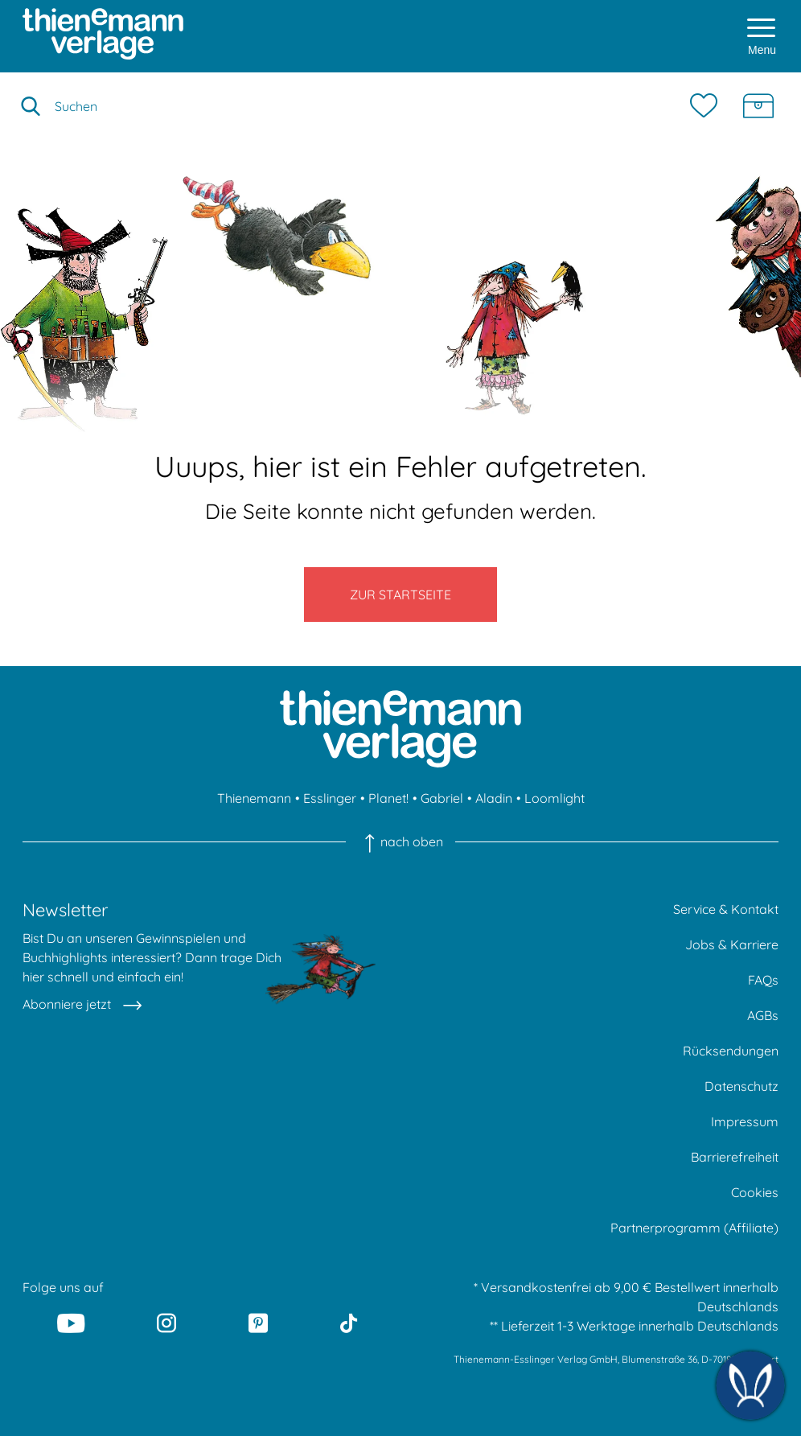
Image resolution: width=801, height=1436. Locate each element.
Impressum (744, 1121)
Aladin (493, 798)
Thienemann (254, 798)
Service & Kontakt (725, 909)
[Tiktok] (348, 1323)
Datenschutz (741, 1086)
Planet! (388, 798)
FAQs (763, 980)
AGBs (762, 1015)
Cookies (754, 1192)
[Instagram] (166, 1323)
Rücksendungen (730, 1051)
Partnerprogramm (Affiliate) (694, 1228)
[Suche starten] (30, 106)
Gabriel (442, 798)
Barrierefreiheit (734, 1157)
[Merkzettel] (707, 106)
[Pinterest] (258, 1323)
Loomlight (554, 798)
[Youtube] (71, 1323)
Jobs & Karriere (731, 944)
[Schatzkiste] (758, 106)
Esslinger (329, 798)
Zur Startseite (400, 594)
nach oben (400, 841)
